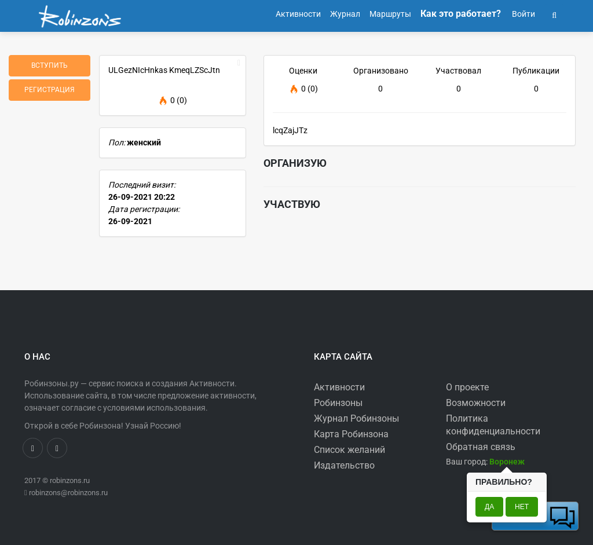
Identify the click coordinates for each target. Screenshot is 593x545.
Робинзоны (338, 402)
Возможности (476, 402)
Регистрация (49, 90)
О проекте (467, 387)
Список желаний (349, 449)
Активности (339, 387)
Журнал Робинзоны (356, 418)
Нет (522, 507)
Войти (522, 14)
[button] (554, 14)
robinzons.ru (70, 480)
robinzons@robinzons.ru (68, 492)
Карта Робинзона (351, 434)
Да (489, 507)
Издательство (344, 465)
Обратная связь (480, 446)
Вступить (49, 65)
